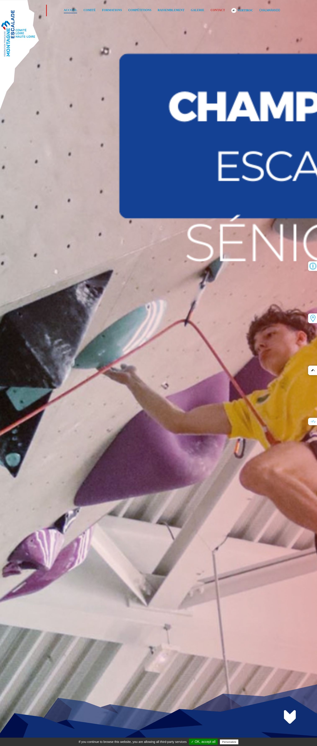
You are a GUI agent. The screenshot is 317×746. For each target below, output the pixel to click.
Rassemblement (171, 10)
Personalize (229, 741)
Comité (89, 10)
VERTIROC (242, 10)
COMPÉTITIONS (139, 10)
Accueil (70, 10)
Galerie (197, 10)
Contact (217, 10)
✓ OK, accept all (203, 741)
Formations (112, 10)
